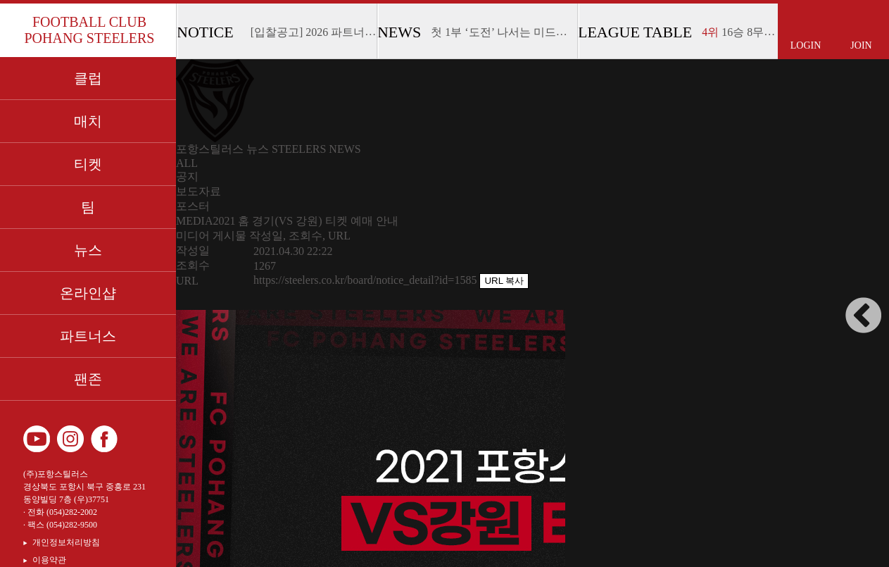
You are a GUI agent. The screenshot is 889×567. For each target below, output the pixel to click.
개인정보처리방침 (66, 542)
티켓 (88, 164)
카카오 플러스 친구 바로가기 (138, 438)
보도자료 (198, 191)
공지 (187, 176)
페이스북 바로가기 (104, 438)
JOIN (860, 45)
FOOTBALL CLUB (89, 30)
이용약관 (49, 560)
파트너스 (88, 336)
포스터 (193, 206)
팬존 (88, 379)
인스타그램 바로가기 (70, 438)
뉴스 (88, 250)
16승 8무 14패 (745, 32)
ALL (187, 163)
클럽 (88, 78)
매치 (88, 121)
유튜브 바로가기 (36, 438)
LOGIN (805, 45)
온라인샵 (88, 293)
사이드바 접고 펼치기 (863, 315)
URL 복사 (504, 280)
